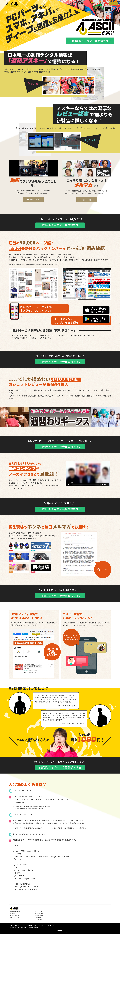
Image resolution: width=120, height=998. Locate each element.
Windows (47, 925)
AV (51, 925)
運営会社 (31, 927)
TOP (11, 925)
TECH (19, 925)
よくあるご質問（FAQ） (15, 915)
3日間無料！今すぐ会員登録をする (90, 42)
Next (116, 417)
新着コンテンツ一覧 (14, 917)
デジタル (23, 925)
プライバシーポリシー (23, 927)
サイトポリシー (13, 927)
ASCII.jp (60, 930)
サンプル (102, 569)
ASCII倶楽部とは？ (14, 913)
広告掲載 (36, 927)
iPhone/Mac (29, 925)
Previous (4, 417)
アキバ (53, 925)
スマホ (57, 925)
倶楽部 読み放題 (39, 913)
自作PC (42, 925)
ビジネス (15, 925)
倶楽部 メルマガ (39, 919)
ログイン (114, 3)
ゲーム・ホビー (36, 925)
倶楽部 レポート (39, 915)
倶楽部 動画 (38, 917)
